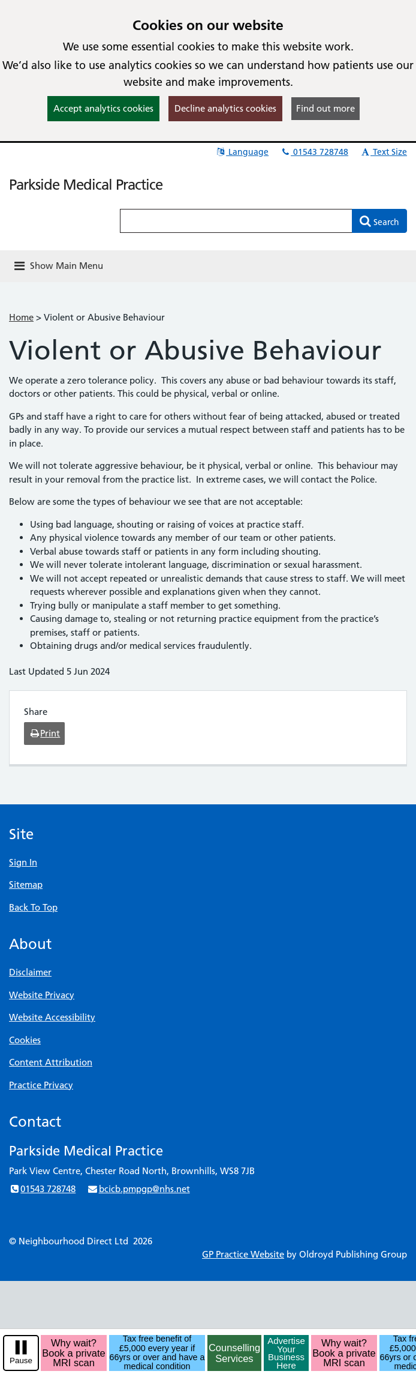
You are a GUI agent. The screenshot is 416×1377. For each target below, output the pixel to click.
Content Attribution (50, 1062)
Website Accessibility (52, 1017)
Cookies (25, 1040)
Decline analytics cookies (225, 108)
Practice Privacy (41, 1085)
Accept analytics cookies (103, 108)
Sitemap (26, 884)
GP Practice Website (243, 1254)
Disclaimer (30, 972)
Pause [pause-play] (21, 1360)
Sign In (23, 862)
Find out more (325, 108)
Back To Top (33, 907)
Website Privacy (41, 995)
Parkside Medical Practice (85, 184)
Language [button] (242, 151)
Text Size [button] (383, 151)
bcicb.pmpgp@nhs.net (138, 1189)
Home (21, 317)
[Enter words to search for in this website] (236, 221)
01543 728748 (314, 151)
